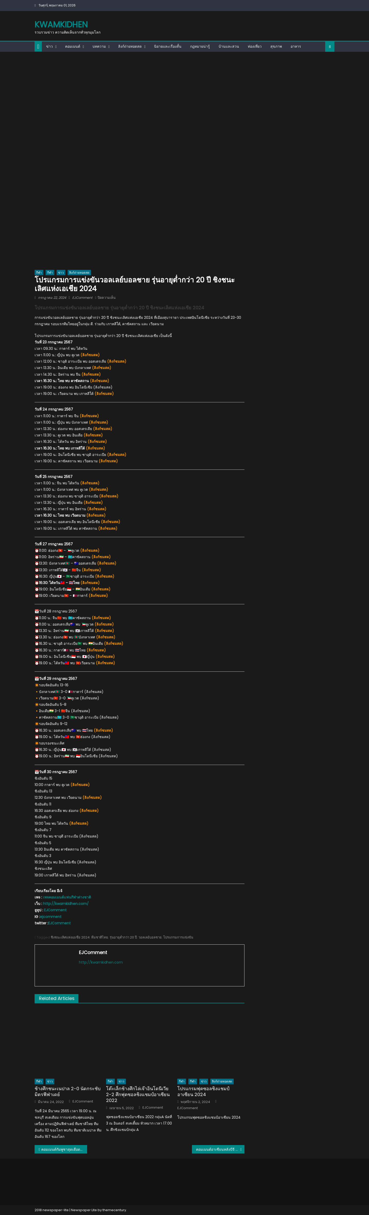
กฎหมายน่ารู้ (200, 46)
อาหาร (296, 46)
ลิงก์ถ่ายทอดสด (130, 46)
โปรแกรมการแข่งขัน (178, 937)
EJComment (82, 297)
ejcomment (50, 916)
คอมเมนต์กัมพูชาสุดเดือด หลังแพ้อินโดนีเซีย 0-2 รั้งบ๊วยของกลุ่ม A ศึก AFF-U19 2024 (64, 1149)
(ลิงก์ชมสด (88, 415)
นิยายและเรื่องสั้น (167, 46)
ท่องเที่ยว (255, 46)
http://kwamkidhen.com (101, 962)
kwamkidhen (61, 24)
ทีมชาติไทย (99, 937)
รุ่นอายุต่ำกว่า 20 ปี (123, 937)
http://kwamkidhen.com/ (66, 903)
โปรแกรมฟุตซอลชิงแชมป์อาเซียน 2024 (203, 1092)
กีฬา (39, 272)
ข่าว (49, 46)
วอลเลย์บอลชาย (150, 937)
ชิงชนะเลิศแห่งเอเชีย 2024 (70, 937)
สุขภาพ (276, 46)
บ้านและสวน (229, 46)
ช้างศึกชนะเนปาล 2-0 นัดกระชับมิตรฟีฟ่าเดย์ (67, 1092)
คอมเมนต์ (72, 46)
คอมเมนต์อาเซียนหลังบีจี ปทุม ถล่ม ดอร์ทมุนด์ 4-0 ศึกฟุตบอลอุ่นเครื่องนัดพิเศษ (220, 1149)
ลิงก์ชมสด (90, 355)
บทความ (99, 46)
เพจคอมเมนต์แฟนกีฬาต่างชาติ (67, 897)
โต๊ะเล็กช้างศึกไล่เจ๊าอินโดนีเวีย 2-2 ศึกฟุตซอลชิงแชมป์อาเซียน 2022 (138, 1095)
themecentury (114, 1210)
